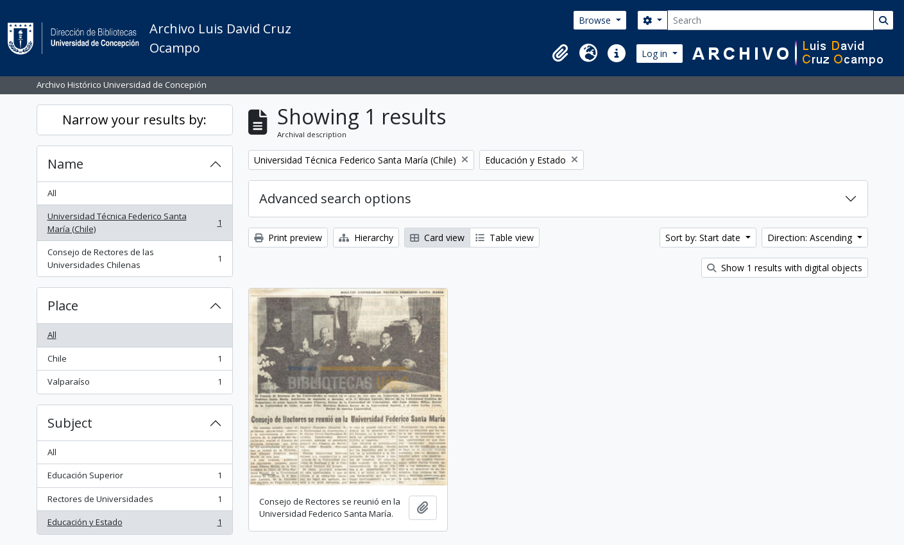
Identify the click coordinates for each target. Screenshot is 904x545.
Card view (437, 237)
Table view (504, 237)
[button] (560, 53)
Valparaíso (134, 384)
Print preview (288, 237)
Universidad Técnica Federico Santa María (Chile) (134, 222)
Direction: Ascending (811, 237)
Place (62, 305)
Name (65, 163)
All (51, 193)
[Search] (770, 20)
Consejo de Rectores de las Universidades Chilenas (134, 258)
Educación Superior (134, 478)
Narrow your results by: (134, 119)
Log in (656, 53)
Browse (596, 20)
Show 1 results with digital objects (784, 268)
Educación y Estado (134, 524)
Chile (134, 361)
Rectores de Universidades (134, 501)
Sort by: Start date (704, 237)
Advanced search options (335, 198)
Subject (69, 423)
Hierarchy (366, 237)
